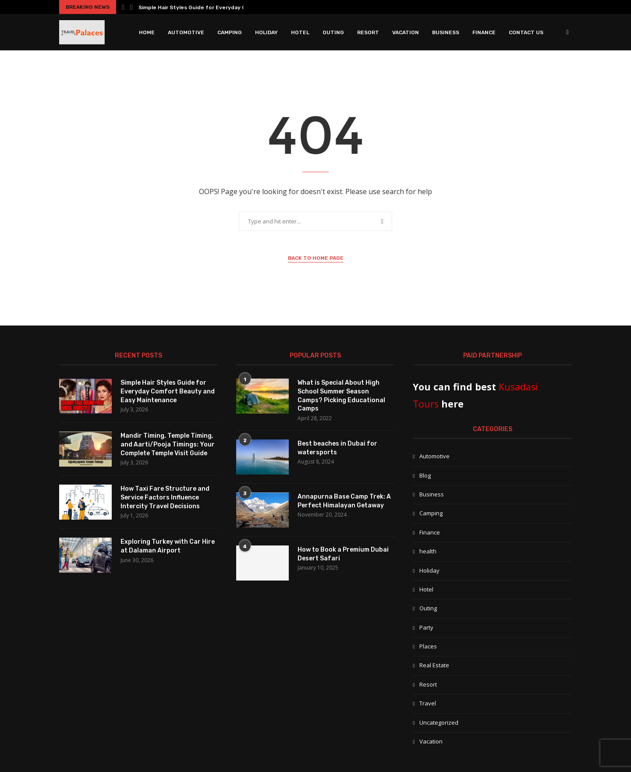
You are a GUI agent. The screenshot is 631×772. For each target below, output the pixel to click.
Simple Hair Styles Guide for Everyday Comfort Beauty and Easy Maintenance (168, 391)
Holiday (266, 32)
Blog (425, 475)
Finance (484, 32)
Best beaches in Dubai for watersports (337, 448)
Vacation (405, 32)
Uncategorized (438, 722)
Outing (333, 32)
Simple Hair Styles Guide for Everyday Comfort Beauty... (214, 7)
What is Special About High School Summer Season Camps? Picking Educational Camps (341, 395)
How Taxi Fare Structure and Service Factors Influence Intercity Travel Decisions (165, 497)
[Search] (567, 32)
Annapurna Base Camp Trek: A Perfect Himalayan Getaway (344, 501)
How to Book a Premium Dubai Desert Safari (343, 554)
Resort (368, 32)
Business (445, 32)
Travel (427, 703)
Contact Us (526, 32)
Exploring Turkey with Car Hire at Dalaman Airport (168, 546)
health (427, 551)
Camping (229, 32)
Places (428, 646)
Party (426, 627)
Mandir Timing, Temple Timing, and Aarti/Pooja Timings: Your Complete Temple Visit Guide (168, 444)
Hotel (300, 32)
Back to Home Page (316, 258)
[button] (123, 7)
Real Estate (434, 665)
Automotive (186, 32)
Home (147, 32)
